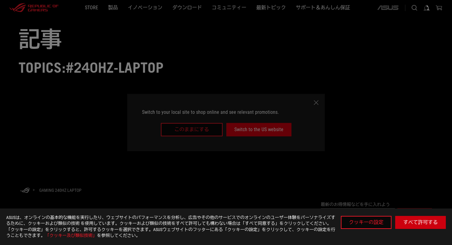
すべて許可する (420, 222)
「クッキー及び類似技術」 (71, 235)
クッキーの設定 (366, 222)
